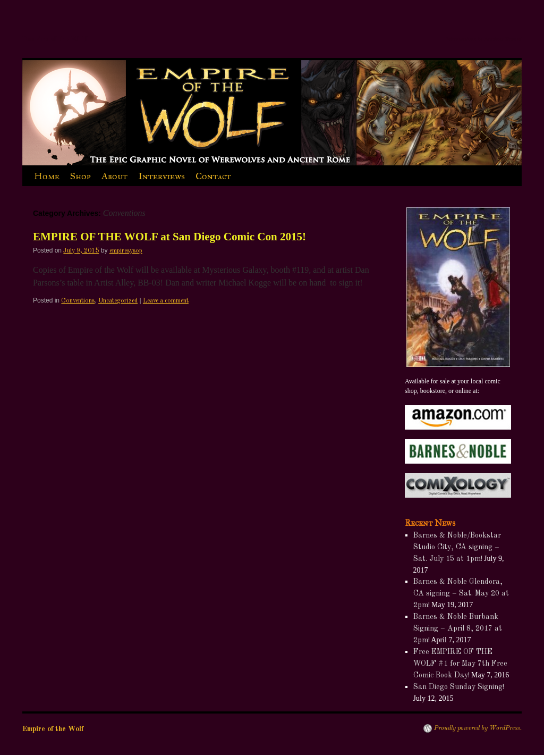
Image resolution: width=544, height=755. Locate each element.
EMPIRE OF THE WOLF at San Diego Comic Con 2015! (169, 236)
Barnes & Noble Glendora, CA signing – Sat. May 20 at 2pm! (461, 593)
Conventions (78, 301)
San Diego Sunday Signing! (458, 687)
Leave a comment (166, 301)
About (114, 176)
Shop (80, 176)
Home (47, 176)
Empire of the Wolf (54, 39)
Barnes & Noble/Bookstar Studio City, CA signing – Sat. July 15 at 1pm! (457, 547)
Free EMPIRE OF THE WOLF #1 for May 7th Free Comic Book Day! (460, 663)
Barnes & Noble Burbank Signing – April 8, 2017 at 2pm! (457, 628)
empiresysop (125, 251)
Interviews (161, 176)
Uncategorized (118, 301)
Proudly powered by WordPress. (478, 728)
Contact (213, 176)
